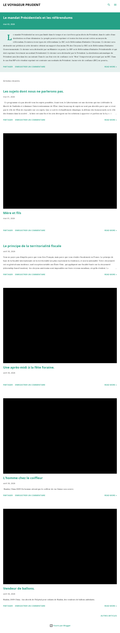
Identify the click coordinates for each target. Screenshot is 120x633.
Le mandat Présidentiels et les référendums (38, 17)
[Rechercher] (108, 4)
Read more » (111, 66)
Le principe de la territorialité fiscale (32, 246)
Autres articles (109, 615)
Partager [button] (8, 66)
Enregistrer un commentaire (30, 66)
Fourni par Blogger (60, 625)
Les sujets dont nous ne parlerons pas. (33, 91)
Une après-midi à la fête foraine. (28, 367)
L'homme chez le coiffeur (23, 478)
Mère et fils (12, 213)
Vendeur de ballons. (19, 588)
